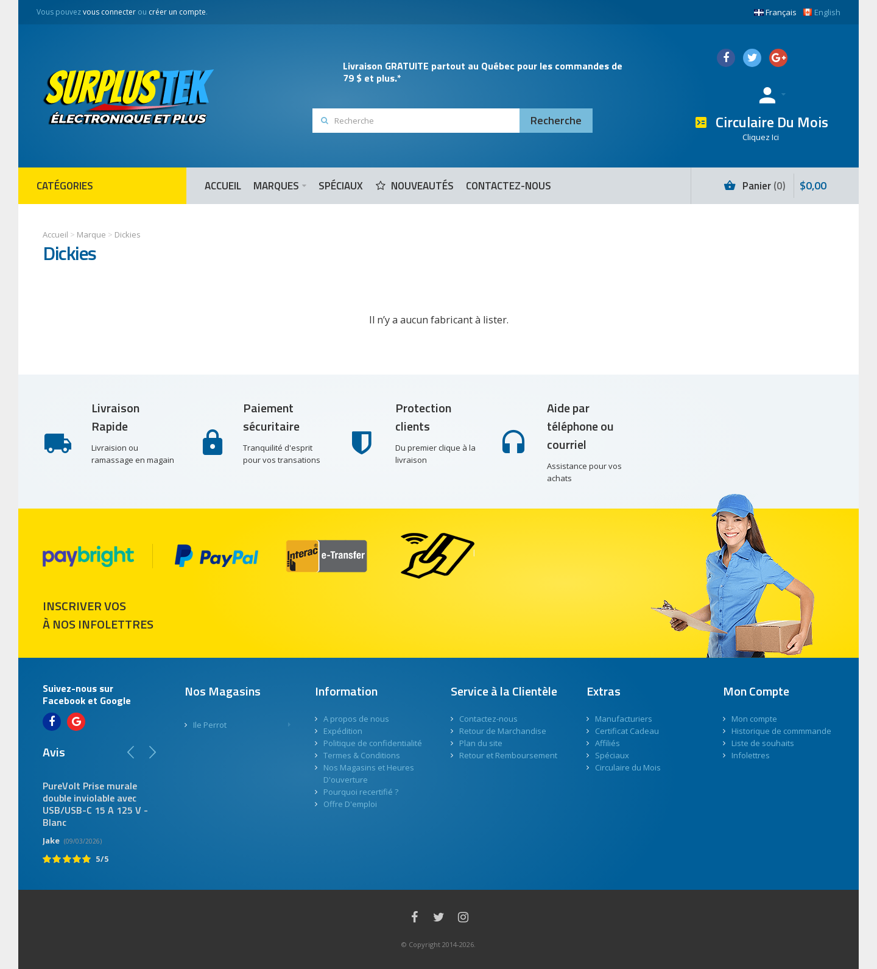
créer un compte (177, 12)
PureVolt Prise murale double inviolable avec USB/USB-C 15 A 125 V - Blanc (95, 804)
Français (775, 12)
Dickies (127, 234)
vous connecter (109, 12)
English (821, 12)
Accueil (55, 234)
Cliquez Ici (760, 137)
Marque (91, 234)
